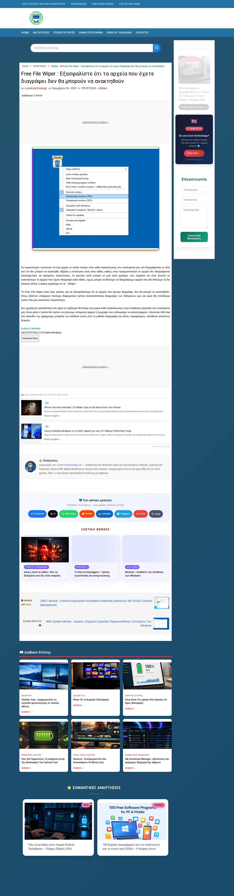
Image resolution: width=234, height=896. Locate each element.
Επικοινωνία (78, 4)
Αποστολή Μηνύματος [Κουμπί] (194, 237)
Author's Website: (31, 328)
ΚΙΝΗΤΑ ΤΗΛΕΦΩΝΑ (119, 32)
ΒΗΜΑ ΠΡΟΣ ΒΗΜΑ (91, 32)
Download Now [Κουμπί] (30, 338)
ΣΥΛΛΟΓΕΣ (142, 32)
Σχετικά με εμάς (129, 4)
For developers (103, 4)
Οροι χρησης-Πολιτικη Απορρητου (44, 4)
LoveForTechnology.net (69, 465)
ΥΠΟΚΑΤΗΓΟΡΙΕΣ (64, 32)
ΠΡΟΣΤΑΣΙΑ (88, 88)
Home (25, 32)
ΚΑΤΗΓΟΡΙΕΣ (41, 32)
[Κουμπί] (157, 48)
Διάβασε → (27, 711)
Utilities (102, 88)
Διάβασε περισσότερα (193, 105)
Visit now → (194, 153)
